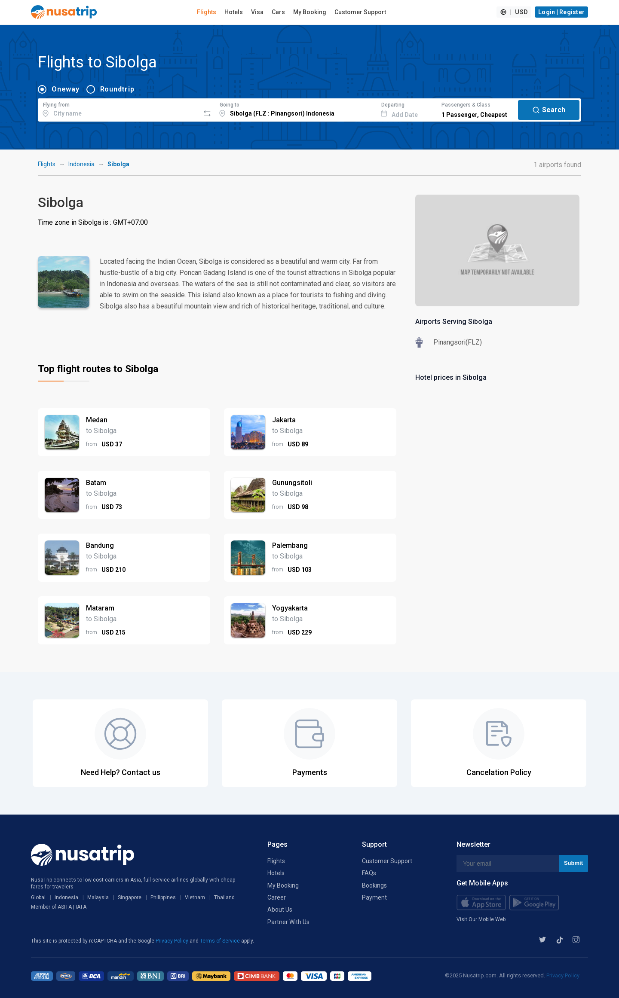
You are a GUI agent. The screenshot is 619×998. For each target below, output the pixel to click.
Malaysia (98, 897)
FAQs (369, 873)
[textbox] (119, 108)
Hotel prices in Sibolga (451, 377)
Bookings (374, 885)
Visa (257, 12)
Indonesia (81, 164)
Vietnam (195, 897)
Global (38, 897)
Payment (374, 897)
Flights (206, 12)
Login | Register (561, 12)
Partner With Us (288, 922)
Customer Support (360, 12)
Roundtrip (117, 89)
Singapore (129, 897)
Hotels (233, 12)
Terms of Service (220, 941)
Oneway (66, 89)
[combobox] (119, 108)
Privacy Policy (173, 941)
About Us (279, 909)
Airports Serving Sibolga (453, 321)
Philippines (163, 897)
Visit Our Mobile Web (481, 919)
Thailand (224, 897)
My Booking (309, 12)
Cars (278, 12)
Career (276, 897)
